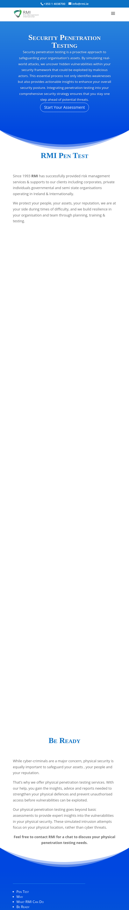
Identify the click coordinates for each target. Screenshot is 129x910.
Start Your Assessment (64, 107)
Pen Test (22, 766)
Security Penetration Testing (64, 41)
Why (19, 771)
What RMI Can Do (30, 776)
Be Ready (22, 781)
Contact (22, 786)
